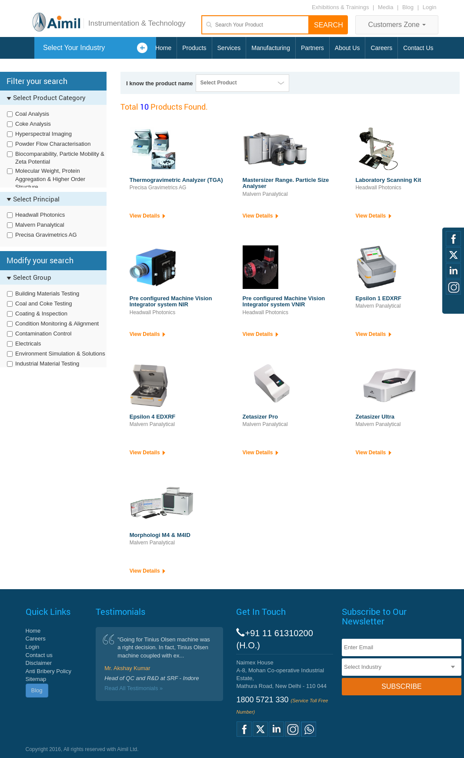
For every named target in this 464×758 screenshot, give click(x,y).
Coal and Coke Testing (43, 303)
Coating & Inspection (41, 313)
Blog (408, 7)
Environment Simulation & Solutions (60, 353)
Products (194, 47)
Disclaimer (39, 663)
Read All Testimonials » (133, 688)
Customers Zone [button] (397, 24)
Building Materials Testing (47, 293)
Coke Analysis (33, 124)
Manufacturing (270, 47)
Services (229, 47)
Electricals (28, 343)
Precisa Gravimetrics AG (46, 234)
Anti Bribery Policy (48, 671)
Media (386, 7)
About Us (347, 47)
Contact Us (418, 47)
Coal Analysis (32, 114)
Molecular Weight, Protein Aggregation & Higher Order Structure (50, 179)
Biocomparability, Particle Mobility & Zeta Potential (59, 158)
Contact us (39, 655)
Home (163, 47)
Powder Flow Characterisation (52, 144)
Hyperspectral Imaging (43, 134)
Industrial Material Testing (47, 363)
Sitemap (36, 679)
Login (430, 7)
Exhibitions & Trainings (340, 7)
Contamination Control (43, 333)
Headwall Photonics (40, 214)
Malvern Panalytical (39, 224)
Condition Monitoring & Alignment (57, 323)
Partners (312, 47)
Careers (381, 47)
